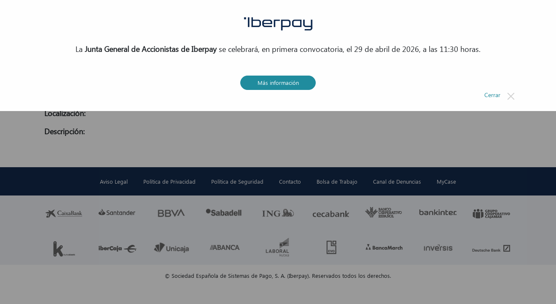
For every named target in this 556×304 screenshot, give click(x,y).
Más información (278, 82)
